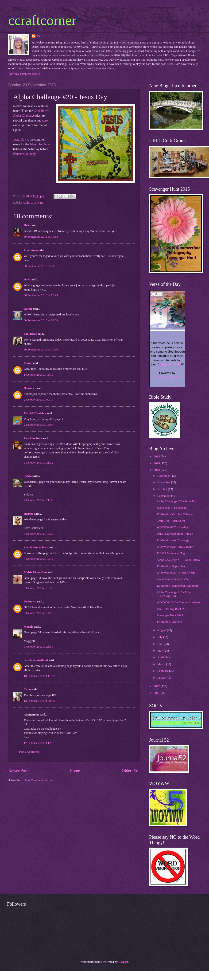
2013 (157, 470)
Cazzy (28, 689)
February (163, 670)
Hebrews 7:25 (170, 364)
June (160, 644)
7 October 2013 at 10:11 (38, 558)
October (162, 489)
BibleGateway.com (167, 377)
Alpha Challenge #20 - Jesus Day (177, 501)
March (161, 664)
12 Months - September (171, 566)
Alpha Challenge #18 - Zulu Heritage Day (173, 594)
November (164, 482)
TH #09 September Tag (171, 553)
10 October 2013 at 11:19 (39, 676)
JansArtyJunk (33, 438)
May (160, 650)
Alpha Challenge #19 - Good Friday (178, 560)
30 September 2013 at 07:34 (41, 236)
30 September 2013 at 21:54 (41, 349)
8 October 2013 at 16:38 (38, 588)
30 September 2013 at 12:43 (41, 295)
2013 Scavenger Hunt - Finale (175, 533)
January (162, 677)
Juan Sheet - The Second (171, 507)
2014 (157, 463)
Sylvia (28, 476)
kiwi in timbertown (36, 547)
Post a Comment (29, 751)
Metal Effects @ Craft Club (173, 579)
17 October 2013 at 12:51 (39, 743)
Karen (45, 120)
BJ (38, 36)
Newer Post (18, 770)
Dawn (27, 279)
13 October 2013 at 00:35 (39, 701)
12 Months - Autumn (169, 622)
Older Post (131, 770)
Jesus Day (19, 139)
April (160, 657)
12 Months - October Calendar (175, 514)
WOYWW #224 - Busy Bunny (175, 546)
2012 (157, 686)
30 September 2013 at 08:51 (41, 266)
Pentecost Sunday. (24, 154)
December (163, 475)
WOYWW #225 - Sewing (172, 527)
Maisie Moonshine (35, 572)
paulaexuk (30, 333)
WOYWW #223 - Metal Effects (176, 572)
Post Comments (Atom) (39, 780)
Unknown (30, 388)
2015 (157, 456)
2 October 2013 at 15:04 (38, 424)
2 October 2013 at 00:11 (38, 399)
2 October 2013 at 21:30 (38, 500)
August (162, 630)
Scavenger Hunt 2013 (170, 615)
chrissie (28, 513)
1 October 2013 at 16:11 (38, 374)
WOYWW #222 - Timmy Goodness (178, 602)
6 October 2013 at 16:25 (38, 533)
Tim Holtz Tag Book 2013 (172, 609)
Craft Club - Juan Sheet (171, 521)
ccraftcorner (42, 20)
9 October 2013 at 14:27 (38, 613)
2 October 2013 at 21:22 (38, 462)
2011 (157, 693)
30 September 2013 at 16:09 (41, 320)
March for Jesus (40, 144)
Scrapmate (31, 250)
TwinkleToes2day (35, 413)
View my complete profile (24, 73)
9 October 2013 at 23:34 (38, 646)
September (164, 496)
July (160, 637)
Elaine (28, 363)
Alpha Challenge (33, 202)
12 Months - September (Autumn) (177, 585)
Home (75, 770)
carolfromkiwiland (36, 660)
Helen (27, 225)
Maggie (28, 626)
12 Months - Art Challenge (173, 540)
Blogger (123, 961)
